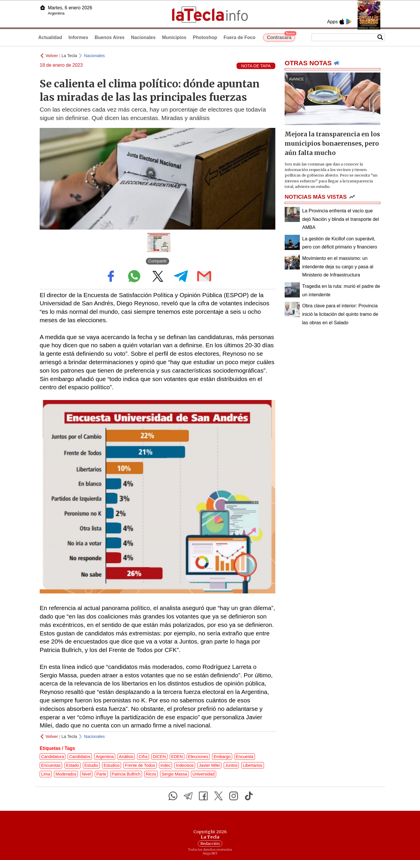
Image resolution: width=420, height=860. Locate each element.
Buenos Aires (109, 37)
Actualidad (50, 37)
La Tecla (69, 55)
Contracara (281, 37)
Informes (78, 37)
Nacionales (143, 37)
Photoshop (205, 37)
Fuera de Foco (240, 37)
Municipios (174, 37)
